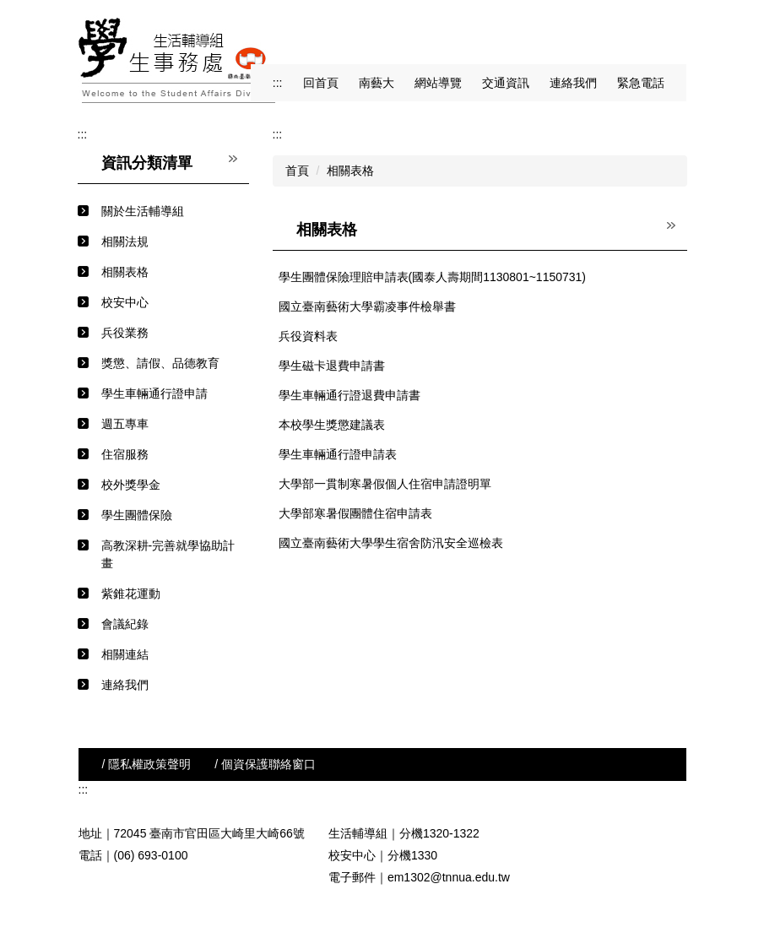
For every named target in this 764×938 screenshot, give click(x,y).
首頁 (297, 170)
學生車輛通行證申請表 (338, 454)
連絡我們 (573, 82)
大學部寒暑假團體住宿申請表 (355, 513)
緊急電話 (640, 82)
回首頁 (321, 82)
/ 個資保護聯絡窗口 (265, 764)
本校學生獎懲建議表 (332, 424)
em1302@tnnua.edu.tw (448, 877)
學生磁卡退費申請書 (332, 365)
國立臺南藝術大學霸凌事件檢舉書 (367, 306)
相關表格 (350, 170)
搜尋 (671, 34)
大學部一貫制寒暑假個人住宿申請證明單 (385, 484)
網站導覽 (438, 82)
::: (278, 82)
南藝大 (376, 82)
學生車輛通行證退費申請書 (349, 395)
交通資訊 (505, 82)
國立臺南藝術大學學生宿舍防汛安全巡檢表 (391, 543)
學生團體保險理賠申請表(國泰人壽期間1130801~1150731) (433, 277)
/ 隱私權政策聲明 (147, 764)
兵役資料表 (308, 336)
